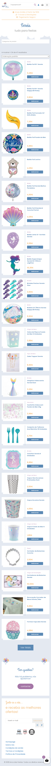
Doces (29, 548)
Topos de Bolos (31, 354)
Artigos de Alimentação (34, 573)
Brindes (29, 281)
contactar (25, 686)
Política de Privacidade (15, 754)
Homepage (10, 742)
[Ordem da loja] (25, 56)
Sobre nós (10, 745)
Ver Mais (25, 647)
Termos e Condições (14, 751)
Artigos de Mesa (32, 329)
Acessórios (30, 402)
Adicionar (35, 77)
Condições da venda (14, 748)
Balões (29, 62)
